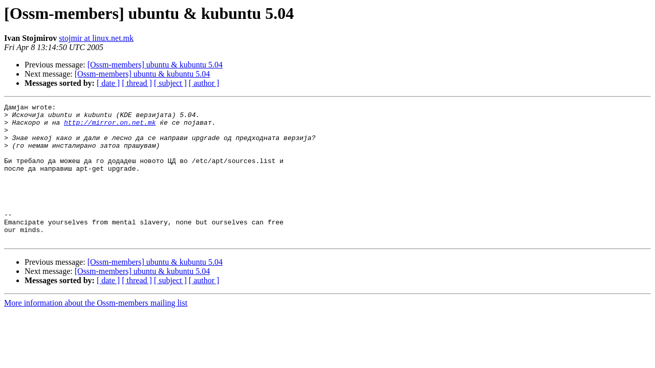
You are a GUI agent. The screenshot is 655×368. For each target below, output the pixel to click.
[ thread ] (137, 83)
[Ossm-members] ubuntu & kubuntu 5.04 (155, 64)
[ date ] (108, 83)
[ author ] (204, 83)
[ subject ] (170, 83)
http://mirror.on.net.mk (110, 126)
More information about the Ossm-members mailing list (95, 330)
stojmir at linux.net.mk (96, 38)
